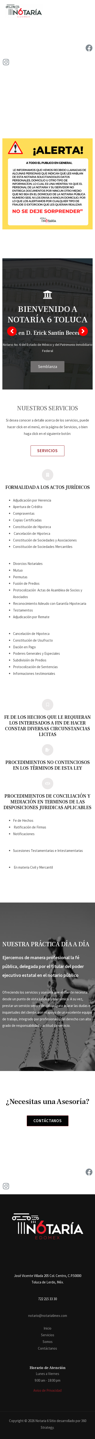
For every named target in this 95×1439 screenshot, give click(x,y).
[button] (47, 450)
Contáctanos (47, 1348)
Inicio (47, 1328)
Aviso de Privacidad (47, 1390)
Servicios (47, 1335)
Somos (48, 1341)
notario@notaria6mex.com (47, 1315)
